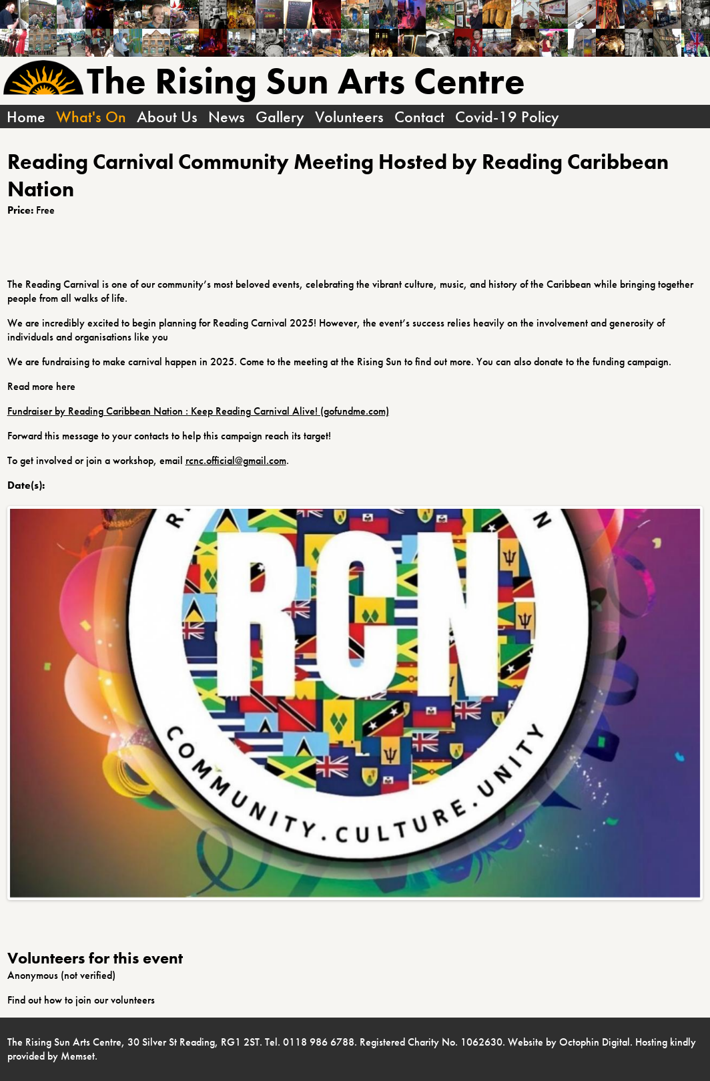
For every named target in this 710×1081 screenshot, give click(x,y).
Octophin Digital (594, 1042)
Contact (419, 116)
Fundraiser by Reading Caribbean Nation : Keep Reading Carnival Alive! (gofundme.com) (198, 411)
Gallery (280, 116)
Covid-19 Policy (507, 116)
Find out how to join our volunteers (81, 1000)
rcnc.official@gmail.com (236, 460)
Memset (78, 1056)
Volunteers (349, 116)
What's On (91, 116)
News (226, 116)
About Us (167, 116)
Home (26, 116)
